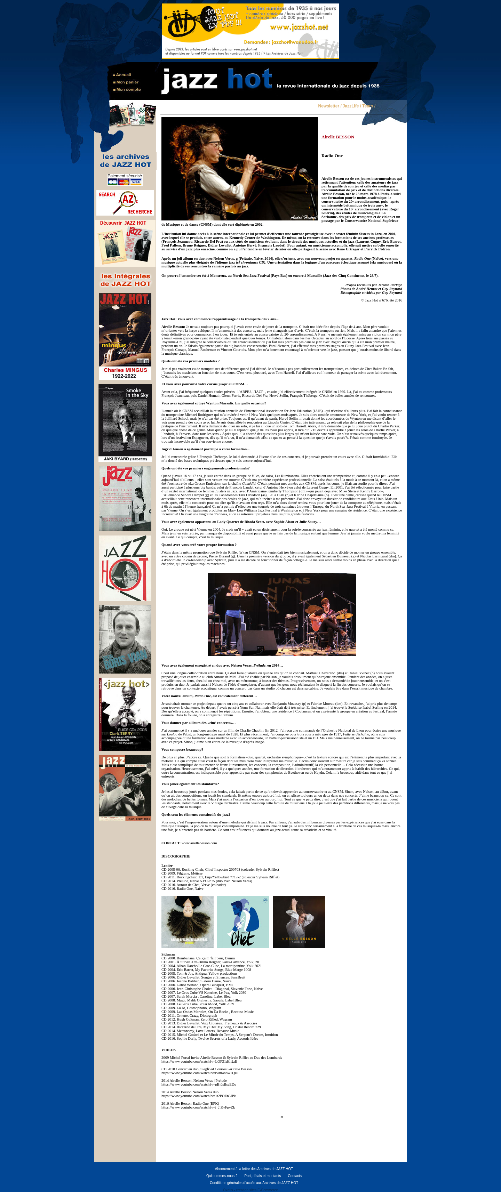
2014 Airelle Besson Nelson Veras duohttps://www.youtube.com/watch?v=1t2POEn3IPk (198, 1094)
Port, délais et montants (262, 1176)
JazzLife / (352, 106)
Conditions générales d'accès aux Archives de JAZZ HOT (254, 1183)
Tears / (368, 106)
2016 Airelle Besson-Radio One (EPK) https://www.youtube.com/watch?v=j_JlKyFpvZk (198, 1105)
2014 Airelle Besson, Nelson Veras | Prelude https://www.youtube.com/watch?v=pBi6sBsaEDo (198, 1082)
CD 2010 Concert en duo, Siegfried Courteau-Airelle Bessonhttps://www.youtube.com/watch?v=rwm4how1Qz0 (206, 1071)
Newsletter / (329, 106)
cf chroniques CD (250, 262)
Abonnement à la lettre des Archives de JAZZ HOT (254, 1169)
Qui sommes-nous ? (221, 1176)
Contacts (295, 1176)
